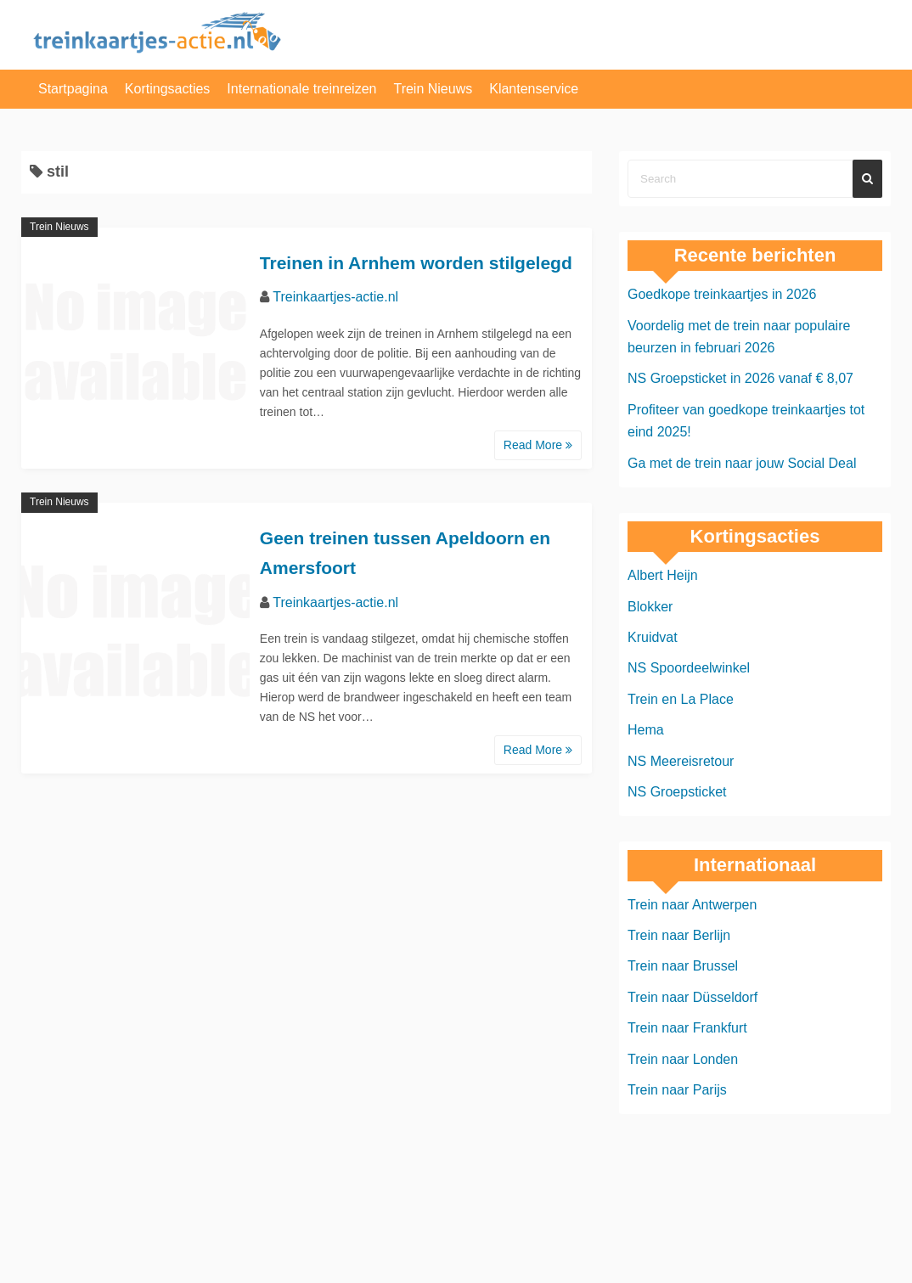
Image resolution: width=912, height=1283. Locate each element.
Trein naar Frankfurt (687, 1028)
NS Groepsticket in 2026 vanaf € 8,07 (740, 378)
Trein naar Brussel (683, 966)
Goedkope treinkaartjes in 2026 (722, 294)
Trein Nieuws (432, 89)
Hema (646, 730)
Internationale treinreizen (301, 89)
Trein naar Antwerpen (692, 905)
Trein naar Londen (683, 1059)
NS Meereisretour (681, 761)
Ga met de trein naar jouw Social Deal (742, 463)
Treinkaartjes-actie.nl (335, 297)
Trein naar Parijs (677, 1090)
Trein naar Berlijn (679, 935)
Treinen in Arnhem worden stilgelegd (416, 263)
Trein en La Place (681, 699)
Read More (538, 445)
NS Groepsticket (677, 792)
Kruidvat (653, 637)
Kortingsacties (168, 89)
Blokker (650, 606)
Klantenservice (533, 89)
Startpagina (73, 89)
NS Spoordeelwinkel (689, 668)
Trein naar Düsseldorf (692, 997)
